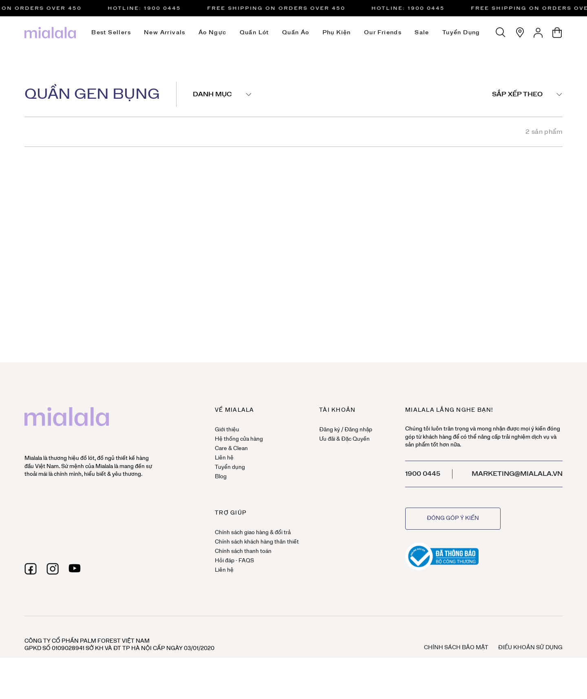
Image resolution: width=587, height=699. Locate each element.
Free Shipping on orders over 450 (279, 8)
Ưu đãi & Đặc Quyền (344, 439)
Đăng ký (329, 430)
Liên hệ (224, 458)
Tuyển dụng (461, 33)
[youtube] (74, 569)
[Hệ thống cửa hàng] (519, 32)
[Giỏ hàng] (557, 32)
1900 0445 (422, 473)
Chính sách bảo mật (456, 647)
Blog (221, 476)
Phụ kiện (336, 33)
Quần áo (295, 33)
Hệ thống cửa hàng (239, 439)
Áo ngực (213, 33)
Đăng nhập (358, 430)
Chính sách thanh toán (243, 551)
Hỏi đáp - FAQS (234, 561)
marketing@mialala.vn (517, 473)
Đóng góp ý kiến (453, 518)
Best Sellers (111, 33)
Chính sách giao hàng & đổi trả (253, 532)
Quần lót (254, 33)
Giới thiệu (227, 430)
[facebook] (30, 569)
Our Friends (383, 33)
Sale (422, 33)
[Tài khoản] (538, 32)
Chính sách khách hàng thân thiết (257, 542)
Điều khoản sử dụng (530, 647)
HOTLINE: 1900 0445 (147, 8)
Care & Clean (231, 448)
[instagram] (52, 569)
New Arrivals (164, 33)
